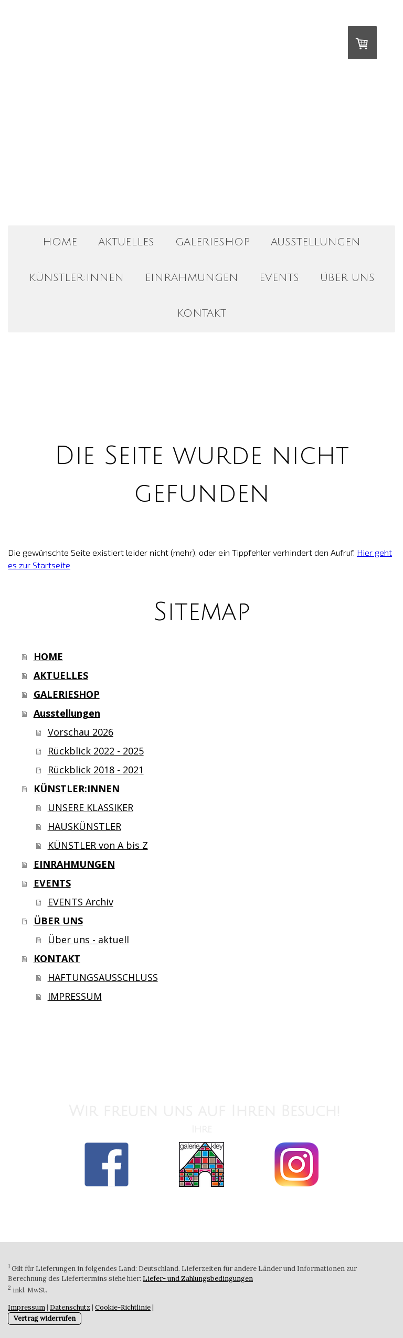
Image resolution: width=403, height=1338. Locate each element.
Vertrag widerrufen (45, 1318)
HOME (60, 242)
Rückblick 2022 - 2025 (96, 750)
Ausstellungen (315, 242)
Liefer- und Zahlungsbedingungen (198, 1278)
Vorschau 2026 (80, 732)
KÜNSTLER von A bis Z (98, 845)
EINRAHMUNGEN (191, 278)
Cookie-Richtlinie (123, 1307)
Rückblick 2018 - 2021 (96, 769)
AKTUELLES (126, 242)
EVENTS (279, 278)
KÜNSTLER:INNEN (76, 278)
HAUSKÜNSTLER (84, 826)
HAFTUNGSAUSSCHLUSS (103, 977)
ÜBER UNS (347, 278)
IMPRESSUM (75, 996)
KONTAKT (201, 313)
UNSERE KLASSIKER (90, 807)
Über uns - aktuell (88, 939)
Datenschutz (70, 1307)
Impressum (26, 1307)
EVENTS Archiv (80, 901)
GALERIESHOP (212, 242)
